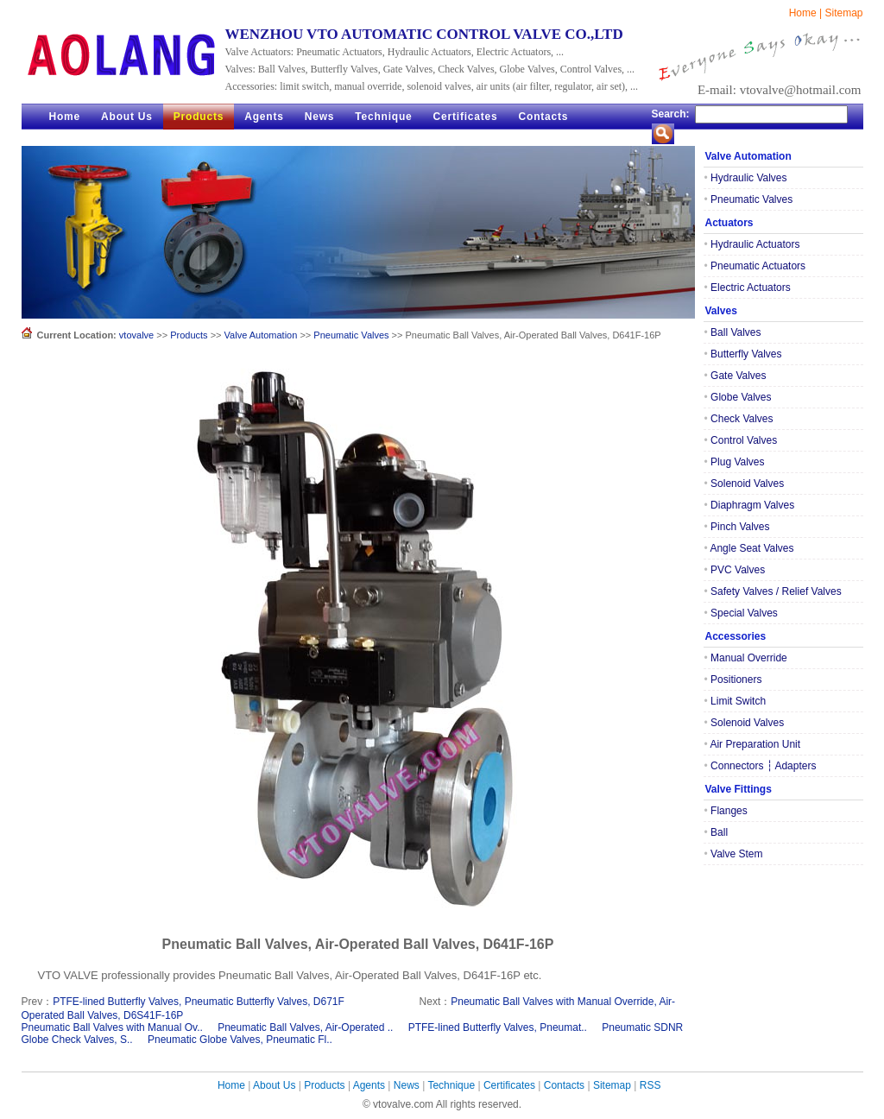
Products (199, 117)
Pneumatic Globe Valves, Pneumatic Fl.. (240, 1040)
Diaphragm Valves (749, 505)
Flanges (726, 811)
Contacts (544, 117)
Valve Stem (733, 854)
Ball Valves (732, 332)
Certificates (465, 117)
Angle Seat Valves (749, 548)
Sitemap (843, 13)
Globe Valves (738, 397)
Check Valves (739, 419)
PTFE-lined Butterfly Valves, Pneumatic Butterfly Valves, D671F (198, 1002)
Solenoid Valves (744, 483)
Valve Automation (261, 335)
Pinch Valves (737, 527)
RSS (650, 1085)
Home (803, 13)
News (320, 117)
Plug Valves (734, 462)
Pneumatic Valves (350, 335)
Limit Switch (735, 701)
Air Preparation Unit (752, 744)
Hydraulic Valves (745, 178)
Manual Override (745, 658)
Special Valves (741, 613)
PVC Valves (735, 570)
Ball (716, 832)
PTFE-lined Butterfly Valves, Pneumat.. (497, 1027)
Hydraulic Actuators (752, 244)
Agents (263, 117)
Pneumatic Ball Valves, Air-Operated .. (305, 1027)
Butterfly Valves (743, 354)
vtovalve (136, 335)
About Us (127, 117)
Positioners (733, 679)
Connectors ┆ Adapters (760, 766)
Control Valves (741, 440)
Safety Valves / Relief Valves (773, 591)
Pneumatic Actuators (755, 266)
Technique (383, 117)
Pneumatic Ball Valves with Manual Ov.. (112, 1027)
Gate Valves (735, 376)
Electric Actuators (747, 287)
